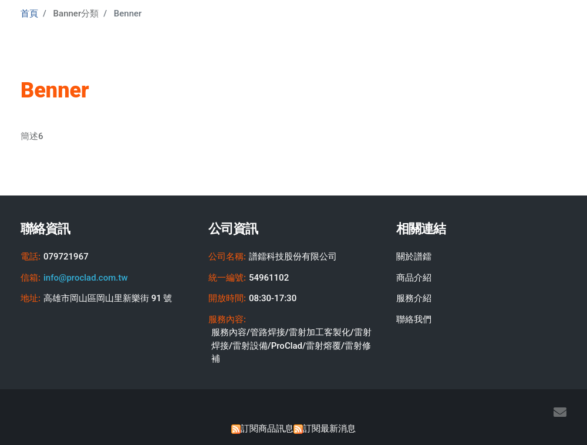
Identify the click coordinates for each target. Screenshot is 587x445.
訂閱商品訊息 (267, 428)
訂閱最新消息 (329, 428)
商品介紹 (413, 277)
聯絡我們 (413, 319)
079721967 (66, 256)
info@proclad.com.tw (85, 277)
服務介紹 (413, 298)
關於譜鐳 (413, 256)
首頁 (29, 13)
